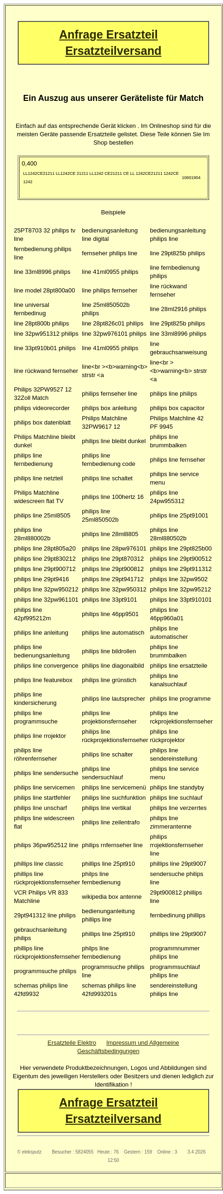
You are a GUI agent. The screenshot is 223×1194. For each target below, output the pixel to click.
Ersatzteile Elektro (71, 1042)
